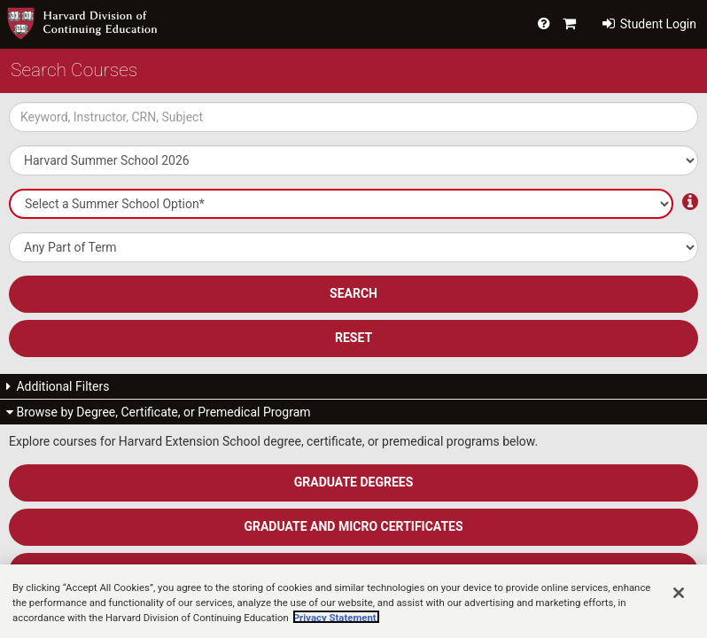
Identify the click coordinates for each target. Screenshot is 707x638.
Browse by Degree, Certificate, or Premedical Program (158, 412)
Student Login (649, 24)
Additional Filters (58, 386)
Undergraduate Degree (354, 571)
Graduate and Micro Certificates (353, 526)
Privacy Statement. (336, 632)
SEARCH (353, 293)
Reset (353, 338)
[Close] (678, 606)
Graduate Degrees (354, 482)
